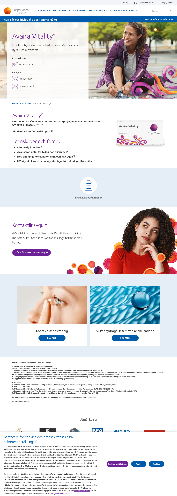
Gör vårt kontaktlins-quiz (31, 252)
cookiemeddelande (82, 492)
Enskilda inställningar (117, 465)
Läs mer (52, 338)
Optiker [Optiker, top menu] (126, 2)
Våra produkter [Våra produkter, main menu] (45, 10)
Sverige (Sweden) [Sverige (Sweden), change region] (166, 2)
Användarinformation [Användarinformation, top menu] (146, 2)
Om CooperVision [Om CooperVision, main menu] (96, 10)
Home (15, 103)
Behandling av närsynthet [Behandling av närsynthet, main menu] (124, 10)
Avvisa (138, 465)
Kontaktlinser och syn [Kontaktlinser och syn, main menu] (71, 10)
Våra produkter (27, 103)
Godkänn (157, 465)
